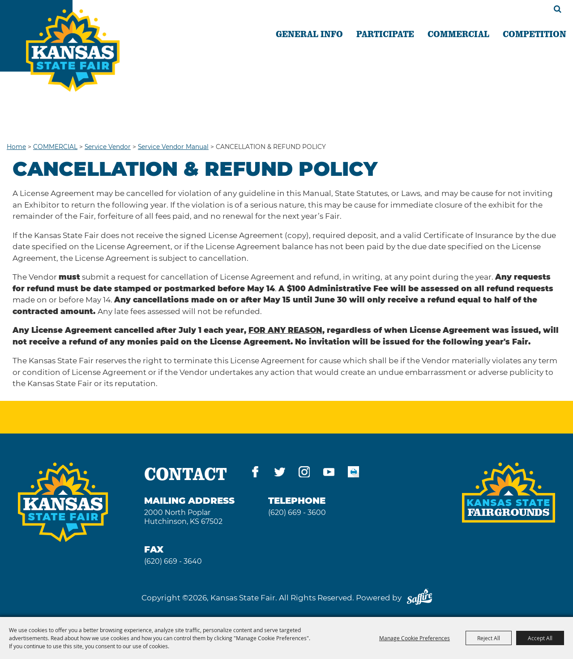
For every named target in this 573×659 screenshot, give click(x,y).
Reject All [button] (488, 638)
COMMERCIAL (458, 33)
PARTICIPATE (385, 33)
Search (557, 9)
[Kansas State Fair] (72, 50)
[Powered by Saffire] (419, 597)
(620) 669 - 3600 (297, 512)
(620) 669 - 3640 (173, 561)
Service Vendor (108, 146)
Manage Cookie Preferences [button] (414, 638)
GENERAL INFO (309, 33)
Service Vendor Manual (173, 146)
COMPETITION (534, 33)
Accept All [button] (540, 638)
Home (16, 146)
